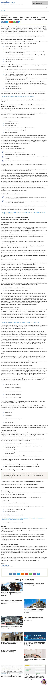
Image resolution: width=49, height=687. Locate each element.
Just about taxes (8, 2)
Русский (3, 10)
